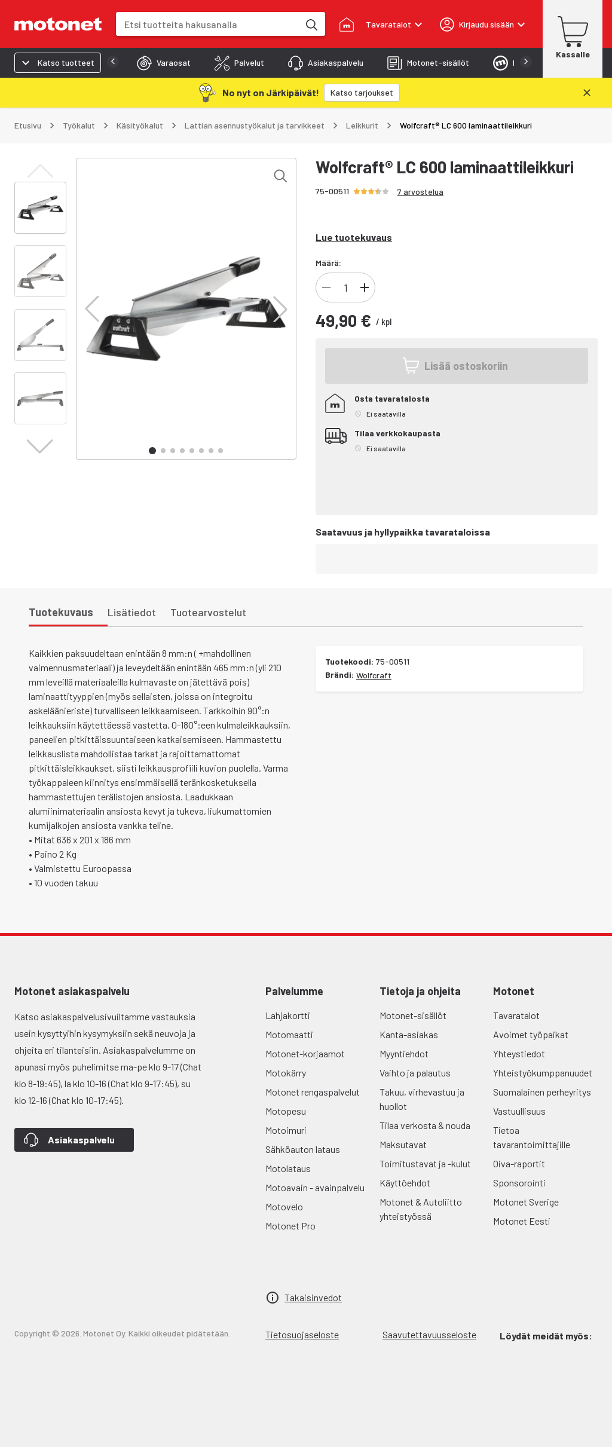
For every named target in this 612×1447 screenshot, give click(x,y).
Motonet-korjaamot (305, 1053)
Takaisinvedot (313, 1297)
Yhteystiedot (519, 1053)
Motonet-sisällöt (413, 1015)
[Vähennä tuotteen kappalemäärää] (326, 287)
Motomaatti (289, 1034)
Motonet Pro (290, 1225)
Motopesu (285, 1110)
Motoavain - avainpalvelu (315, 1187)
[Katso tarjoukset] (362, 93)
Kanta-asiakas (409, 1034)
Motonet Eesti (521, 1220)
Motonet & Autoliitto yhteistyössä (421, 1209)
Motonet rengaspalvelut (312, 1091)
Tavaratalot (516, 1015)
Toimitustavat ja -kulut (425, 1163)
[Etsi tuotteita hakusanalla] (311, 24)
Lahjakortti (287, 1015)
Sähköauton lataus (302, 1149)
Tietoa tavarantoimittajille (531, 1137)
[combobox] (207, 24)
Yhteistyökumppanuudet (542, 1072)
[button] (92, 309)
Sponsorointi (519, 1182)
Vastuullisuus (519, 1110)
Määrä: (328, 263)
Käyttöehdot (405, 1182)
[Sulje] (587, 93)
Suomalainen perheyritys (542, 1091)
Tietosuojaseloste (302, 1334)
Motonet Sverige (526, 1201)
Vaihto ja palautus (415, 1072)
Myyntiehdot (404, 1053)
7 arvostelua (420, 191)
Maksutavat (403, 1144)
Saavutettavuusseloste (429, 1334)
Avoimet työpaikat (530, 1034)
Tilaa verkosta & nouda (425, 1125)
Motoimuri (286, 1130)
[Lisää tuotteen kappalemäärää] (364, 287)
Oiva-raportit (519, 1163)
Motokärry (285, 1072)
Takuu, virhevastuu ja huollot (422, 1099)
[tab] (164, 62)
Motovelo (284, 1206)
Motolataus (288, 1168)
